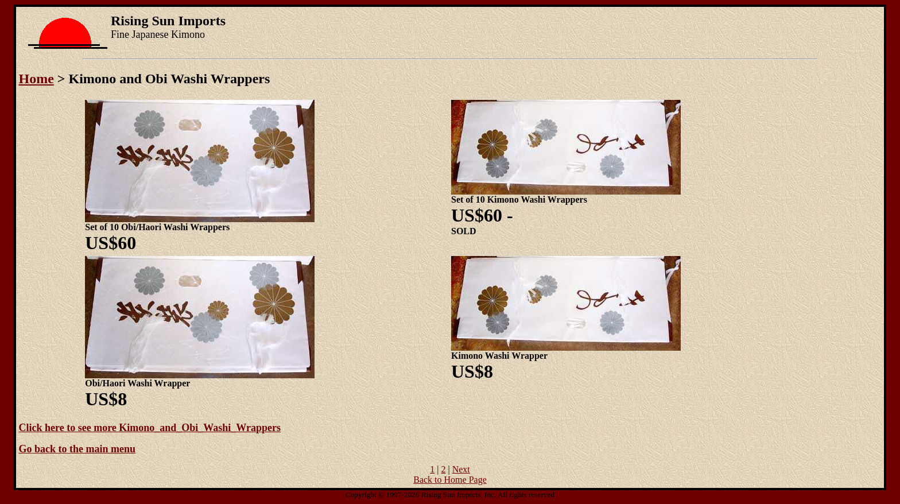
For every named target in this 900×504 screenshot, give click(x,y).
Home (36, 78)
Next (461, 469)
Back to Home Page (450, 479)
